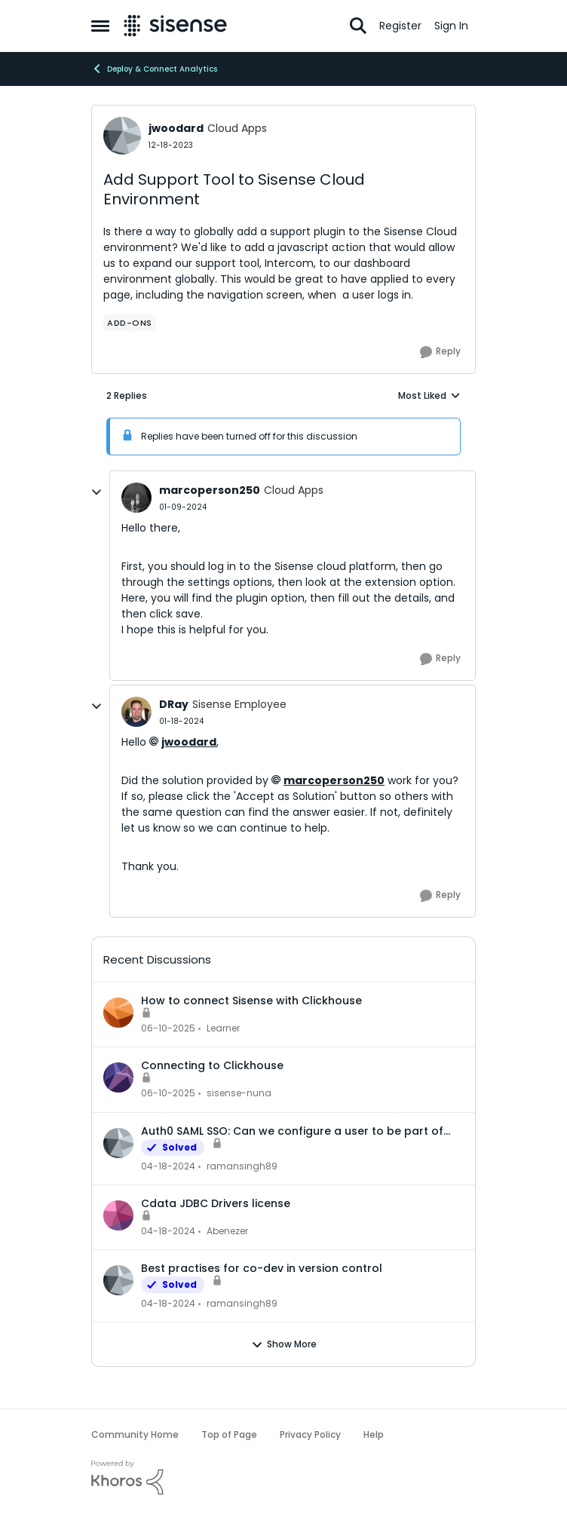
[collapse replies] (96, 492)
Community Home (135, 1434)
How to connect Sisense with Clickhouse (251, 1000)
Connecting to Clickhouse (212, 1065)
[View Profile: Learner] (118, 1013)
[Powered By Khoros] (283, 1477)
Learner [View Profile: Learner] (223, 1028)
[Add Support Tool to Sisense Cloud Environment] (183, 507)
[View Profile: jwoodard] (122, 136)
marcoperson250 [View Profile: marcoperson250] (209, 490)
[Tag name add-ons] (129, 322)
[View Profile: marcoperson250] (136, 498)
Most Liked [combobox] (429, 396)
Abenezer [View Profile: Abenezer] (227, 1230)
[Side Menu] (100, 25)
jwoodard (188, 741)
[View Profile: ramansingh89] (118, 1143)
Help (373, 1434)
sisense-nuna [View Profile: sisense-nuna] (239, 1093)
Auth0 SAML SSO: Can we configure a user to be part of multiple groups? (292, 1131)
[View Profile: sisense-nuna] (118, 1077)
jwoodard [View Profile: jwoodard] (176, 128)
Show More (284, 1344)
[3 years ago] (168, 1166)
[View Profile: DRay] (136, 712)
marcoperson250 (334, 780)
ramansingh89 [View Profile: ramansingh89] (242, 1166)
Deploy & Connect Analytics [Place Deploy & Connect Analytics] (154, 69)
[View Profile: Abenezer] (118, 1215)
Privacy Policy (310, 1434)
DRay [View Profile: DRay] (173, 704)
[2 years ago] (168, 1028)
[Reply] (440, 352)
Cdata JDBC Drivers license (215, 1203)
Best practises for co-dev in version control (261, 1268)
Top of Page (229, 1434)
